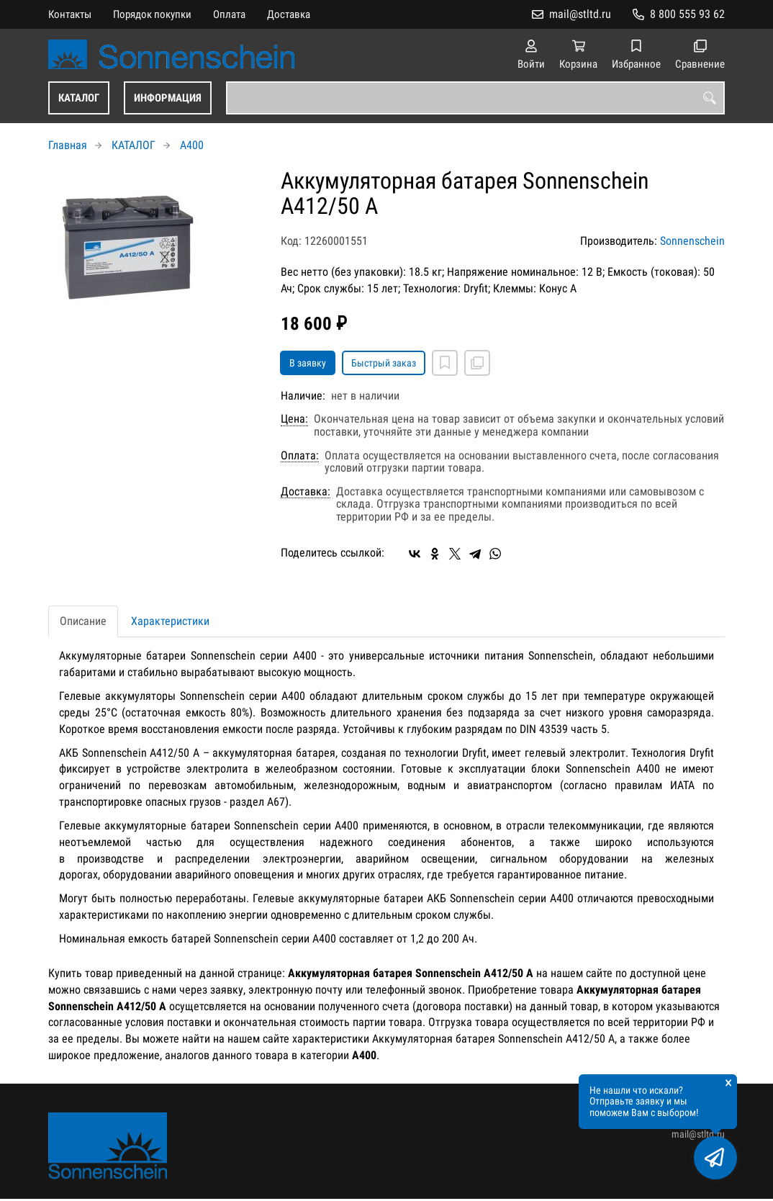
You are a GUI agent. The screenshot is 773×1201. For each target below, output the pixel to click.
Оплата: (300, 455)
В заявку (307, 363)
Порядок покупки (152, 14)
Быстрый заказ (383, 363)
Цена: (294, 419)
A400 (192, 145)
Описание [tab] (83, 621)
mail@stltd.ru (580, 14)
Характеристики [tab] (170, 621)
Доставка (288, 14)
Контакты (69, 14)
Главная (67, 145)
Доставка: (305, 491)
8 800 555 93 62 (687, 14)
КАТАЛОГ (78, 97)
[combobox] (475, 97)
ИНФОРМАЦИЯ (168, 97)
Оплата (229, 14)
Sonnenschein (692, 241)
